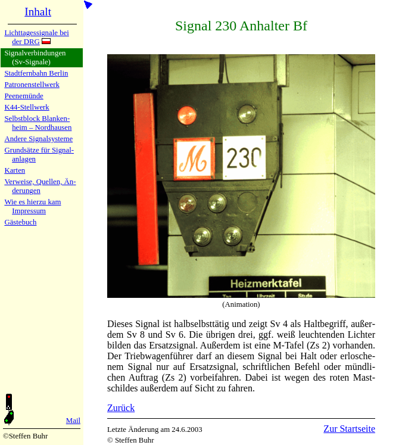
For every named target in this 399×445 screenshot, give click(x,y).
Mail (73, 420)
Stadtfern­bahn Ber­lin (36, 73)
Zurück (121, 408)
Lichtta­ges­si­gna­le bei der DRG (36, 37)
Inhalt (37, 11)
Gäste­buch (20, 222)
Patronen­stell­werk (31, 84)
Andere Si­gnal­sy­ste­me (38, 139)
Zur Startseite (349, 429)
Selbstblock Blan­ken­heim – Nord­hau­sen (37, 123)
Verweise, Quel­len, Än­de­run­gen (40, 186)
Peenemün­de (23, 96)
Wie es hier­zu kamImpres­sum (32, 206)
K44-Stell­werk (26, 107)
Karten (14, 170)
